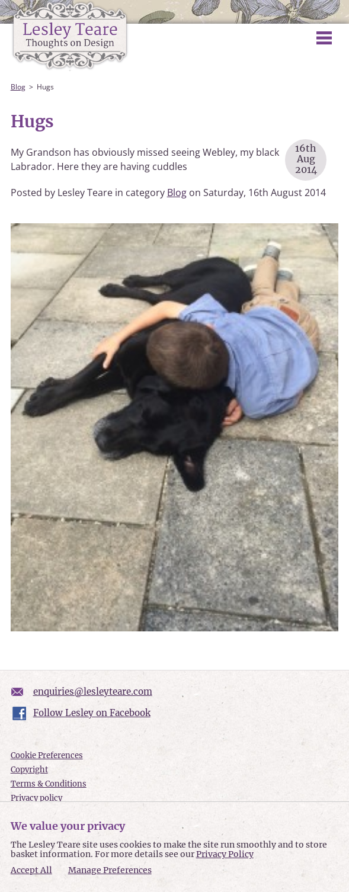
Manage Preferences (110, 870)
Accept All (31, 870)
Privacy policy (36, 798)
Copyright (29, 770)
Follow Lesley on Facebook (92, 712)
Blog (18, 87)
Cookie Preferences (47, 755)
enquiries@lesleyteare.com (92, 691)
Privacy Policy (225, 854)
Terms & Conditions (49, 784)
